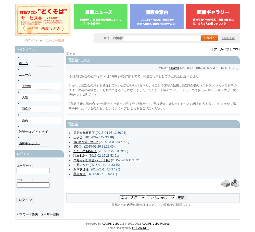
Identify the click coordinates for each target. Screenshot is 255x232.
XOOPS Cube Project (155, 223)
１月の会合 (81, 165)
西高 (25, 120)
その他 (26, 86)
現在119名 (80, 155)
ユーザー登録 (55, 40)
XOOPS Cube (110, 223)
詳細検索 (228, 38)
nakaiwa (174, 67)
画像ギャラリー (29, 143)
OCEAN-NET (140, 227)
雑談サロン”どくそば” (33, 132)
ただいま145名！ (85, 151)
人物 (25, 97)
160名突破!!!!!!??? (85, 142)
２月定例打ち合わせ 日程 (91, 160)
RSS (235, 49)
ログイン (31, 40)
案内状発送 (81, 169)
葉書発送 (79, 174)
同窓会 (26, 109)
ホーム (23, 63)
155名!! (78, 146)
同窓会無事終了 (84, 133)
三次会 (78, 137)
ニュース (25, 74)
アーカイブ (221, 49)
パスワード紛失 (27, 214)
